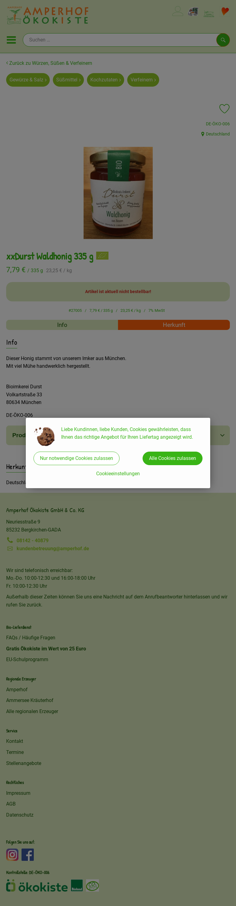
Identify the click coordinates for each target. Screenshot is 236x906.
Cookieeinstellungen (118, 474)
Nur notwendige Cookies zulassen (76, 458)
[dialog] (118, 453)
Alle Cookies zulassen (172, 458)
